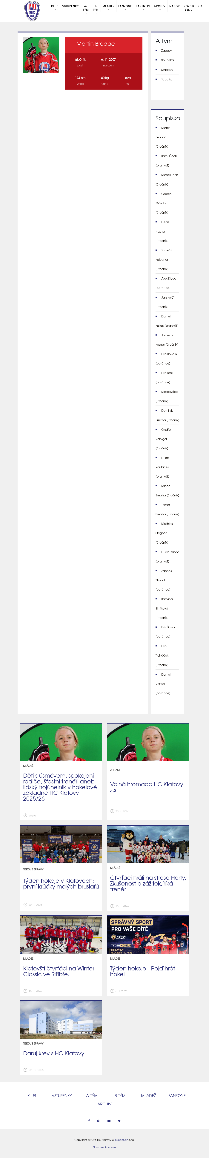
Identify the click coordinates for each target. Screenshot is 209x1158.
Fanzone (125, 6)
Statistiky (167, 69)
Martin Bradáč (163, 137)
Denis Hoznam (162, 231)
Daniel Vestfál (163, 683)
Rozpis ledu (189, 7)
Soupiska (167, 60)
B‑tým (120, 1095)
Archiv (159, 6)
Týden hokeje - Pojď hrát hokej (142, 971)
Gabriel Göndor (164, 203)
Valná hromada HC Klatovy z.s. (146, 787)
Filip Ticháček (162, 655)
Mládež (108, 6)
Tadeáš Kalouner (164, 259)
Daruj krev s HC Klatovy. (54, 1053)
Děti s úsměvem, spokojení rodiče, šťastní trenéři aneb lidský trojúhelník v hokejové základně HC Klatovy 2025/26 (60, 786)
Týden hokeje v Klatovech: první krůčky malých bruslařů (61, 883)
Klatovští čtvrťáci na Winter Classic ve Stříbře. (58, 971)
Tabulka (167, 79)
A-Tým (86, 7)
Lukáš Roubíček (162, 467)
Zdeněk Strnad (164, 580)
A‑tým (92, 1095)
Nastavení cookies (104, 1147)
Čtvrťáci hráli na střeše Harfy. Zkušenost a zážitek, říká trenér (148, 883)
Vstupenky (70, 6)
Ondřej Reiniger (163, 438)
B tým (96, 7)
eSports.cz (121, 1140)
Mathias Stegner (164, 532)
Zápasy (166, 50)
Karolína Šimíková (164, 608)
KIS (200, 6)
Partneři (143, 6)
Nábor (174, 6)
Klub (54, 6)
